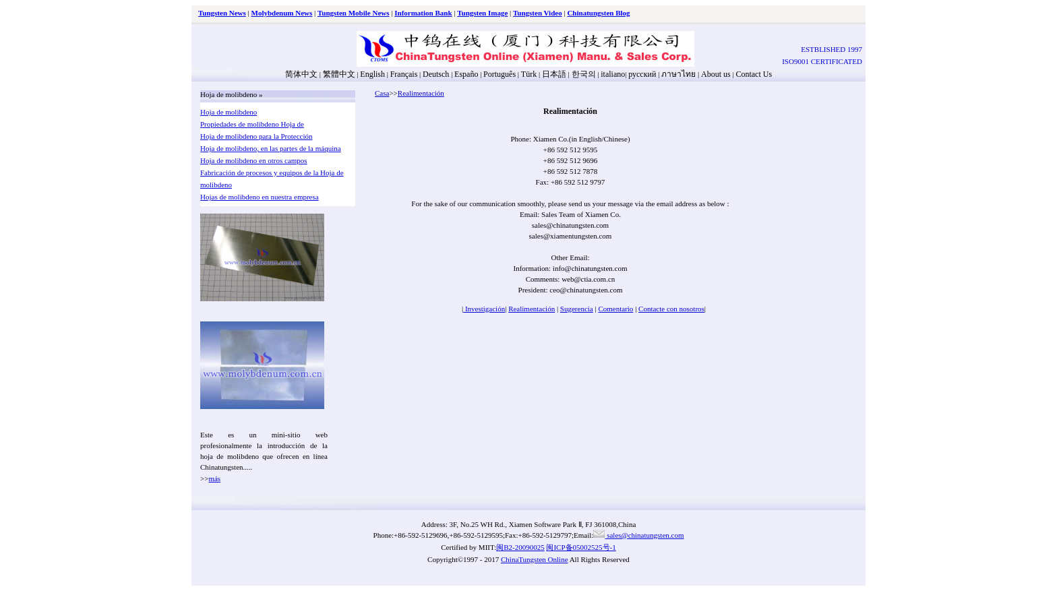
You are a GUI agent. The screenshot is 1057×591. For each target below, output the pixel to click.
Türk (529, 74)
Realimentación (421, 93)
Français (404, 74)
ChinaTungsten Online (534, 559)
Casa (382, 93)
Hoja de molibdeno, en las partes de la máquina (270, 148)
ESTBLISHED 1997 (831, 49)
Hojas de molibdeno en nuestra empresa (259, 197)
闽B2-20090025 (520, 547)
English (372, 74)
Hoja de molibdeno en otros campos (253, 160)
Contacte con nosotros (671, 309)
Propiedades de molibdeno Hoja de (252, 124)
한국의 (584, 74)
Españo (466, 74)
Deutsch (436, 74)
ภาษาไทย (677, 74)
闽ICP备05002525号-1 (580, 547)
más (214, 478)
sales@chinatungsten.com (638, 535)
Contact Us (753, 74)
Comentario (615, 309)
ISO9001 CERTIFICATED (822, 61)
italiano (613, 74)
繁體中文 (339, 74)
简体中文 (301, 74)
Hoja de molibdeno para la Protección (256, 136)
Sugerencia (576, 309)
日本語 (554, 74)
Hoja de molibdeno (228, 112)
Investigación (484, 309)
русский (642, 74)
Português (499, 74)
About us (716, 74)
